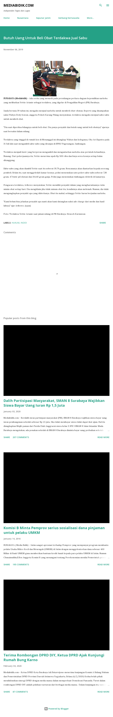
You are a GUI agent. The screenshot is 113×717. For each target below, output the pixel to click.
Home (7, 18)
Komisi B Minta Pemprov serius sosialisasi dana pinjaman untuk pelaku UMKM (54, 530)
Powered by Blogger (56, 708)
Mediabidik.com (19, 5)
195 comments (21, 564)
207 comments (21, 437)
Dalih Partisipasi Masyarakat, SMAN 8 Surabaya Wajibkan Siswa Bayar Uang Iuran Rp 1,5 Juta (54, 403)
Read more (103, 437)
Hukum (15, 222)
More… (90, 18)
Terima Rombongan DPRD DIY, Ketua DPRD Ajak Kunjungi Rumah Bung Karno (54, 657)
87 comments (20, 691)
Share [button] (102, 222)
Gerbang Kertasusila (68, 18)
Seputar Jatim (43, 18)
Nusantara (22, 18)
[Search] (100, 5)
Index (24, 222)
